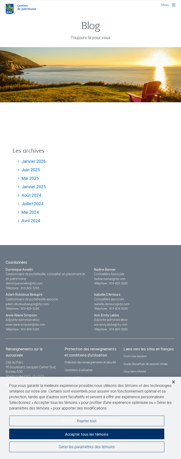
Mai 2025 (30, 178)
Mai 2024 (30, 212)
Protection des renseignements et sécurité (90, 362)
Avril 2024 (30, 220)
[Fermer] (173, 382)
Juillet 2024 (32, 203)
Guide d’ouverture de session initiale (145, 364)
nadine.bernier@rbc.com (110, 279)
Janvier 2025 (33, 186)
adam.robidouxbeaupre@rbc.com (27, 304)
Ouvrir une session (135, 356)
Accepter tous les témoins (86, 434)
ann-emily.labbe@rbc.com (111, 325)
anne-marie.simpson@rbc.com (25, 325)
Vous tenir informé (134, 371)
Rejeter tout (86, 420)
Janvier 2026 (33, 161)
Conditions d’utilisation (79, 370)
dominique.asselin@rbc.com (24, 283)
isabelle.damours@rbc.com (111, 304)
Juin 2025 (30, 169)
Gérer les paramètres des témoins (87, 446)
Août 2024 (31, 195)
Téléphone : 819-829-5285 (22, 288)
